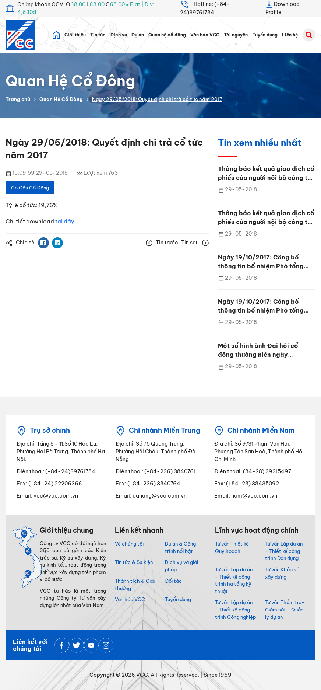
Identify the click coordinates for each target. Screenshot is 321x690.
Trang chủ (18, 99)
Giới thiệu (75, 35)
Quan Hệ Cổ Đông (61, 99)
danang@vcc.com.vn (160, 495)
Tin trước (161, 243)
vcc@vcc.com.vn (55, 495)
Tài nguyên (236, 35)
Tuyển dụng (265, 35)
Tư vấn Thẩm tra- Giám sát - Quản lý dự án (284, 609)
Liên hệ (290, 35)
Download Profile (282, 8)
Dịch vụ (118, 35)
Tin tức (98, 35)
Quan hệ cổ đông (167, 35)
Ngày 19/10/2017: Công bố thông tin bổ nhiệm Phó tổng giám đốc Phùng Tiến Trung (261, 262)
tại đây (64, 221)
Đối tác (173, 581)
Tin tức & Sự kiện (134, 562)
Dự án (137, 35)
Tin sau (195, 243)
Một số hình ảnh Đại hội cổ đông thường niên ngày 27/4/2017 (258, 350)
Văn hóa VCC (204, 35)
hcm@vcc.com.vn (254, 495)
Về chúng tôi (129, 544)
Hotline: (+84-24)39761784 (205, 8)
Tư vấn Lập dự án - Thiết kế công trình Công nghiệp (235, 609)
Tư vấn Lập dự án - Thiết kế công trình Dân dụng (284, 551)
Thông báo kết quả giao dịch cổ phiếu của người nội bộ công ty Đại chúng (266, 173)
